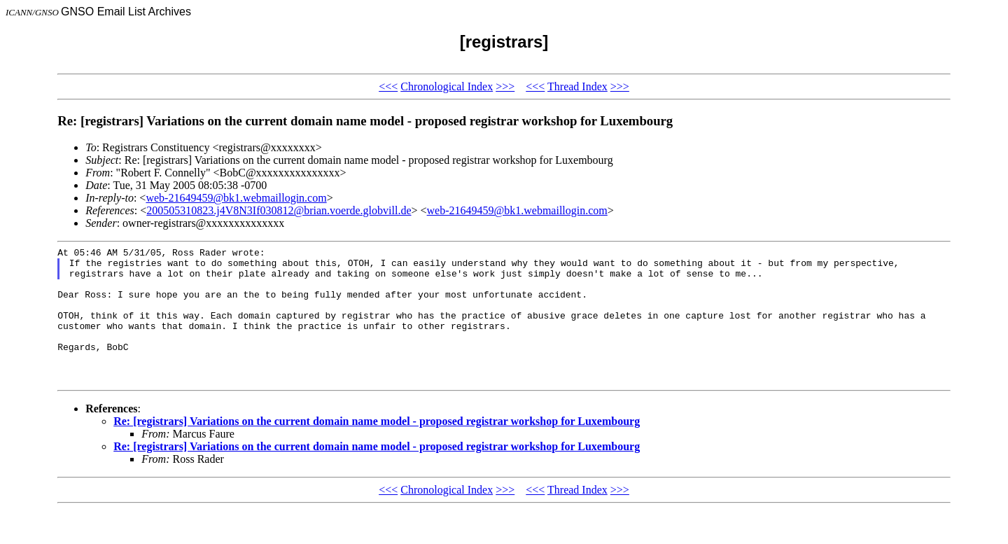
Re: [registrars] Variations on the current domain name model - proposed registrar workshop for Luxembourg (376, 448)
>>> (505, 86)
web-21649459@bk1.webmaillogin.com (236, 198)
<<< (388, 86)
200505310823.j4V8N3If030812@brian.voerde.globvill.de (278, 210)
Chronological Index (446, 86)
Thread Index (577, 86)
